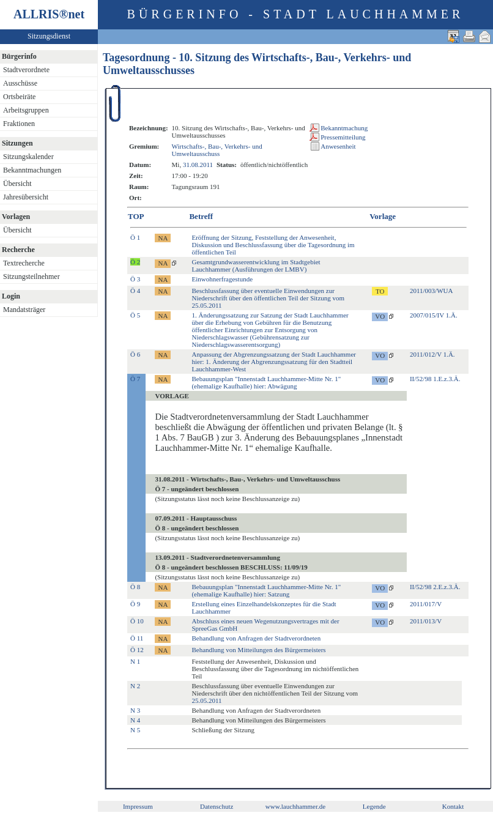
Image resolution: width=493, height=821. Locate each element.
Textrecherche (24, 263)
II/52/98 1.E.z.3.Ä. (435, 378)
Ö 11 (136, 638)
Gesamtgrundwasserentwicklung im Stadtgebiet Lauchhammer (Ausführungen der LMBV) (255, 265)
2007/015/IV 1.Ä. (434, 315)
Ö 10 (137, 621)
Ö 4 (135, 290)
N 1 (135, 661)
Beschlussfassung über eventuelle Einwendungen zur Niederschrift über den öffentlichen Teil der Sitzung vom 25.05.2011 (267, 298)
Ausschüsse (20, 83)
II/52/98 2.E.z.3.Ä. (435, 586)
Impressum (138, 806)
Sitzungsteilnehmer (31, 276)
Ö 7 (135, 378)
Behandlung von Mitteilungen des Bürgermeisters (258, 649)
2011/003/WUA (431, 290)
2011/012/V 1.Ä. (432, 354)
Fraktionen (19, 123)
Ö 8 (135, 586)
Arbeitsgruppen (26, 110)
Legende (374, 806)
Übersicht (17, 183)
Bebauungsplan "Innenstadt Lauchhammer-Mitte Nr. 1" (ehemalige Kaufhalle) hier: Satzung (266, 590)
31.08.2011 (198, 164)
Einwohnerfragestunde (222, 279)
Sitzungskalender (28, 156)
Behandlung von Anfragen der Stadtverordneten (256, 638)
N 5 (135, 730)
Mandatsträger (24, 309)
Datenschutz (216, 806)
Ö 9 (135, 603)
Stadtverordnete (26, 69)
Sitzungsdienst (49, 36)
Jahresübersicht (25, 197)
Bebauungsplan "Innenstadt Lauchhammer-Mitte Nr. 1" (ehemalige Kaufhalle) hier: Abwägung (266, 382)
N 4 (135, 720)
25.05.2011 (206, 700)
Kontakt (453, 806)
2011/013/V (426, 621)
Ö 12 (137, 649)
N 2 (135, 685)
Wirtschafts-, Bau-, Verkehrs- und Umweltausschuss (217, 150)
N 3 (135, 710)
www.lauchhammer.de (295, 806)
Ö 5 (135, 315)
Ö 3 (135, 279)
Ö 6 (135, 354)
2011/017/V (426, 603)
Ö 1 (135, 237)
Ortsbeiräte (19, 96)
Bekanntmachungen (32, 170)
